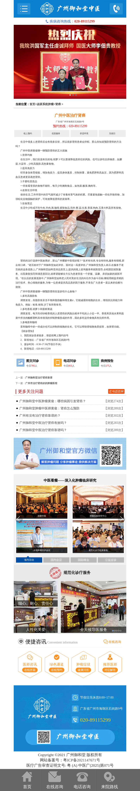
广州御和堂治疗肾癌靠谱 (38, 377)
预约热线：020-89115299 (70, 126)
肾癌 (58, 104)
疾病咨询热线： (70, 21)
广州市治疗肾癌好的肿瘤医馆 (41, 383)
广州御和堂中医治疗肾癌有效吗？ (43, 423)
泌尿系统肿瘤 (45, 104)
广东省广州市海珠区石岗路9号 (70, 121)
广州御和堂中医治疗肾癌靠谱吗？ (43, 430)
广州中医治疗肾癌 (70, 115)
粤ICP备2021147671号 (81, 760)
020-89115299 (95, 720)
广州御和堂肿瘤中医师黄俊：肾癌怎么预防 (49, 408)
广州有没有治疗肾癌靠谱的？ (40, 415)
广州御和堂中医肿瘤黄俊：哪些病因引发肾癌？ (52, 401)
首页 (32, 104)
